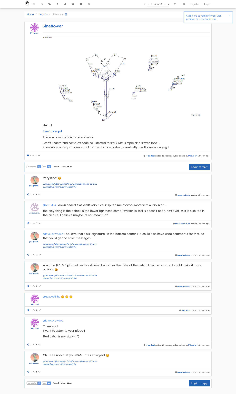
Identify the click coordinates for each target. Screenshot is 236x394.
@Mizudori (49, 205)
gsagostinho (35, 186)
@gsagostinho (51, 296)
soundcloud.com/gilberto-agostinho (59, 187)
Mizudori (34, 33)
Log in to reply (199, 167)
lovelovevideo (36, 213)
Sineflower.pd (52, 131)
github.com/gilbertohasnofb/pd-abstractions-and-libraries (70, 184)
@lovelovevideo (53, 234)
